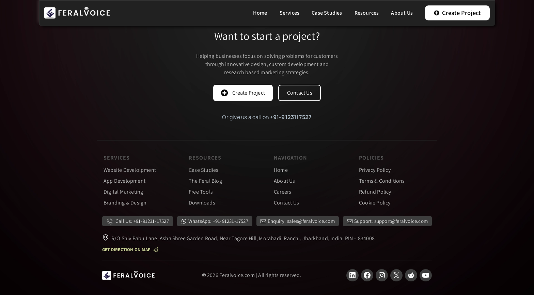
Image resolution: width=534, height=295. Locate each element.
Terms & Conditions (382, 180)
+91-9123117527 (291, 117)
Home (281, 170)
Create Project (457, 13)
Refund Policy (375, 191)
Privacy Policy (375, 170)
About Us (284, 180)
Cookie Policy (375, 202)
